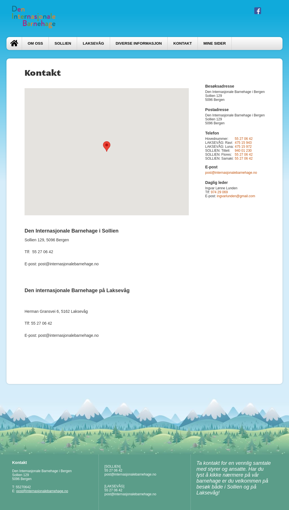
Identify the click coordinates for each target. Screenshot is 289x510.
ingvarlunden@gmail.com (236, 196)
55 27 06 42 (244, 139)
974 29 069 (219, 192)
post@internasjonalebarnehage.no (231, 173)
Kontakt (182, 43)
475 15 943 (243, 143)
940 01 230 (243, 151)
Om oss (35, 43)
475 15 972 (243, 147)
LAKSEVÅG (93, 43)
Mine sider (214, 43)
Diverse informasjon (139, 43)
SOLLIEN (62, 43)
